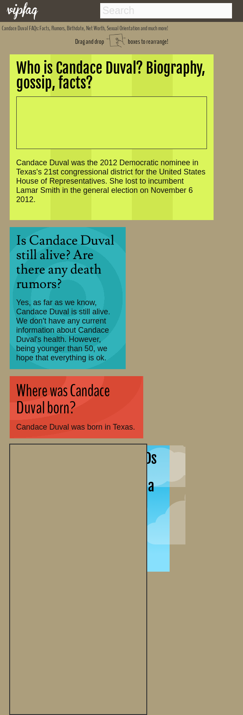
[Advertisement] (78, 578)
